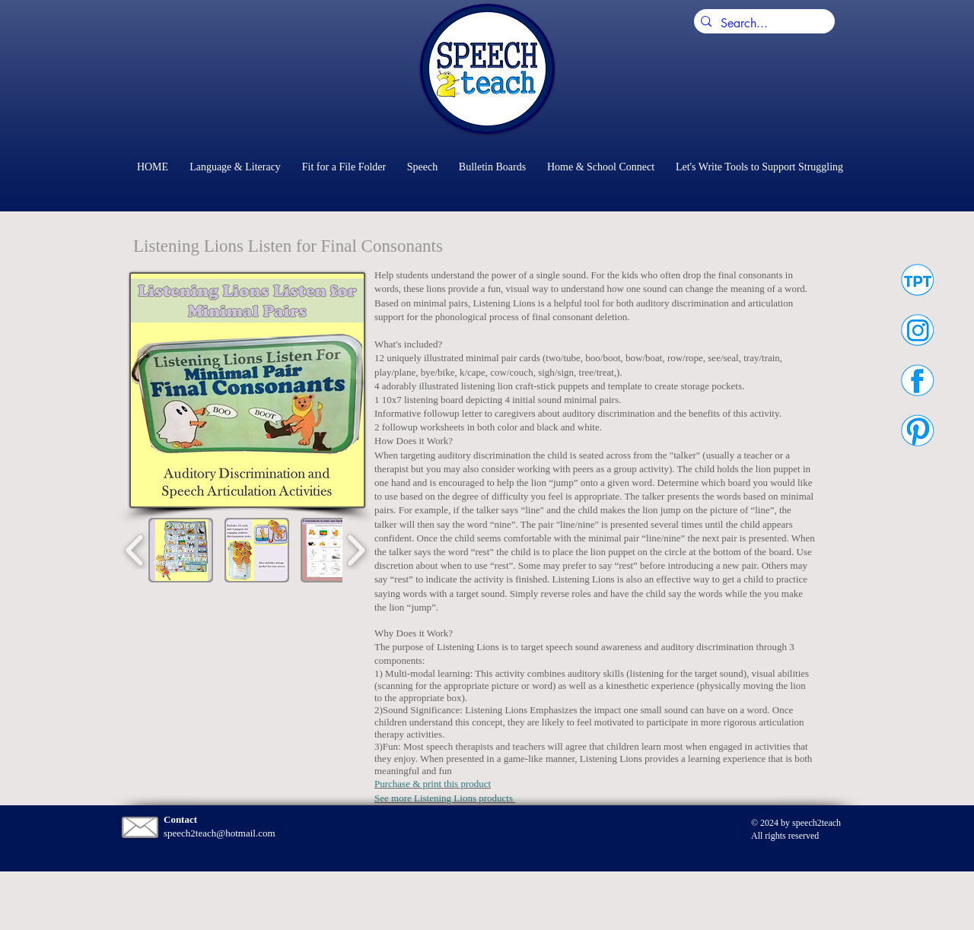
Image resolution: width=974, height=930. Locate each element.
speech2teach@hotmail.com (219, 833)
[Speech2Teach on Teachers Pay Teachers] (917, 279)
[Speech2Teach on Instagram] (917, 330)
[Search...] (762, 23)
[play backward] (135, 550)
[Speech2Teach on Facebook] (917, 380)
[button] (180, 550)
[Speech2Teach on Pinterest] (917, 430)
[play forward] (356, 550)
